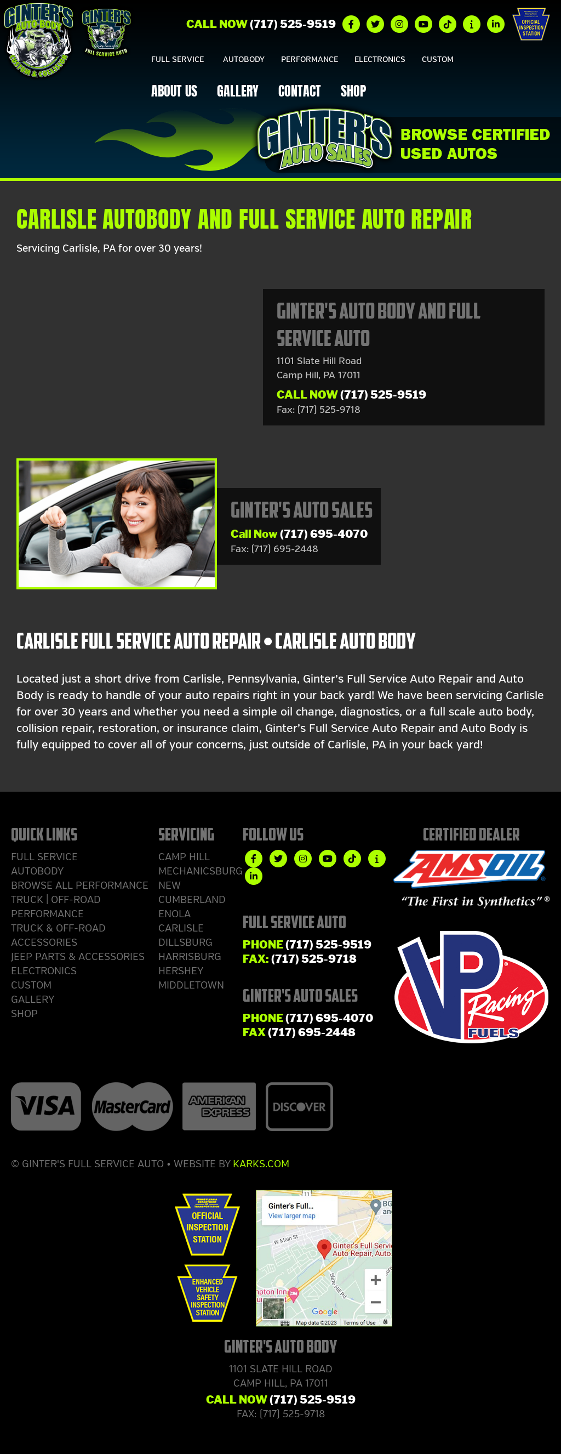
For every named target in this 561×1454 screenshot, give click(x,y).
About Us (174, 92)
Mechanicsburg (200, 871)
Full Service (177, 59)
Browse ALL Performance (79, 885)
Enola (174, 914)
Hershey (180, 971)
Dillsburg (185, 942)
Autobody (244, 59)
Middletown (191, 985)
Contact (299, 92)
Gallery (238, 92)
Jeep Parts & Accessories (78, 957)
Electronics (379, 59)
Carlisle (181, 928)
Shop (353, 92)
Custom (438, 59)
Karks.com (261, 1164)
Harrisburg (189, 957)
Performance (309, 59)
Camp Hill (184, 857)
